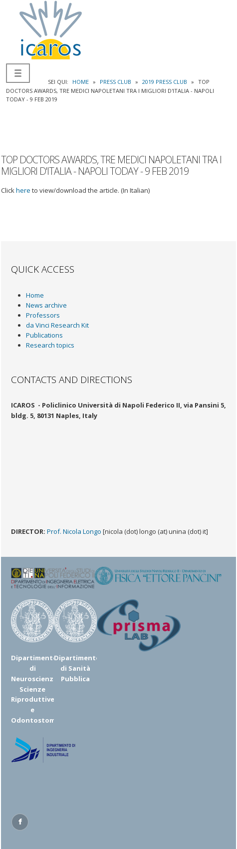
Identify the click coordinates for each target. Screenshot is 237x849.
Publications (44, 335)
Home (35, 295)
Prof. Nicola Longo (74, 531)
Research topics (50, 345)
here (23, 190)
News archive (46, 305)
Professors (43, 315)
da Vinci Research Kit (57, 325)
